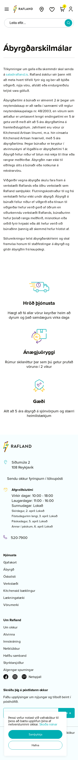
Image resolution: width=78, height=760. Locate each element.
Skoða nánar (48, 724)
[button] (35, 734)
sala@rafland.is (17, 74)
